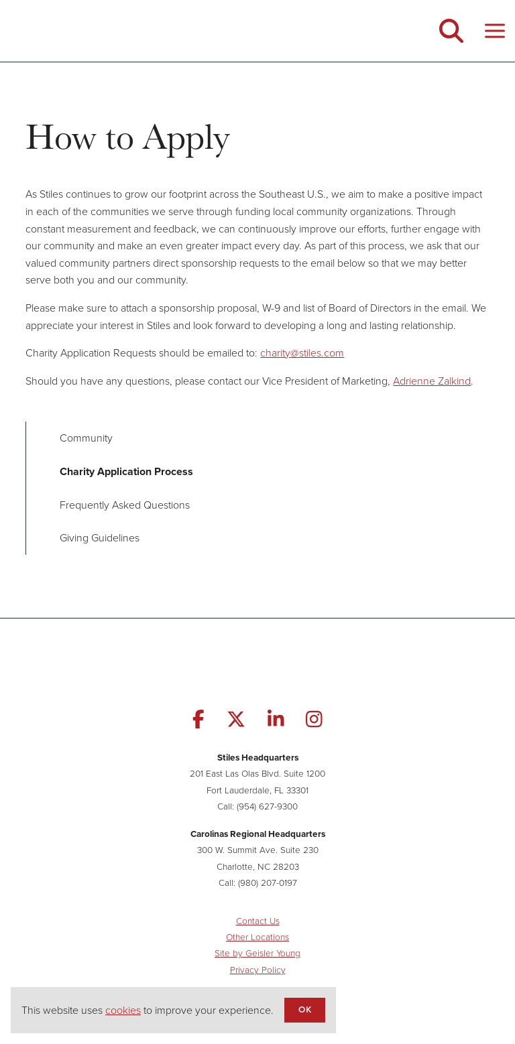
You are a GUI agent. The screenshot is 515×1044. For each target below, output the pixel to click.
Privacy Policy (258, 969)
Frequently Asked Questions (125, 504)
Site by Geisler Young (257, 952)
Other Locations (257, 936)
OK (304, 1009)
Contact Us (258, 920)
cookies (123, 1009)
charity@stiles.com (302, 352)
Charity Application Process (126, 471)
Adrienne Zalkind (432, 380)
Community (86, 437)
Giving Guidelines (99, 537)
